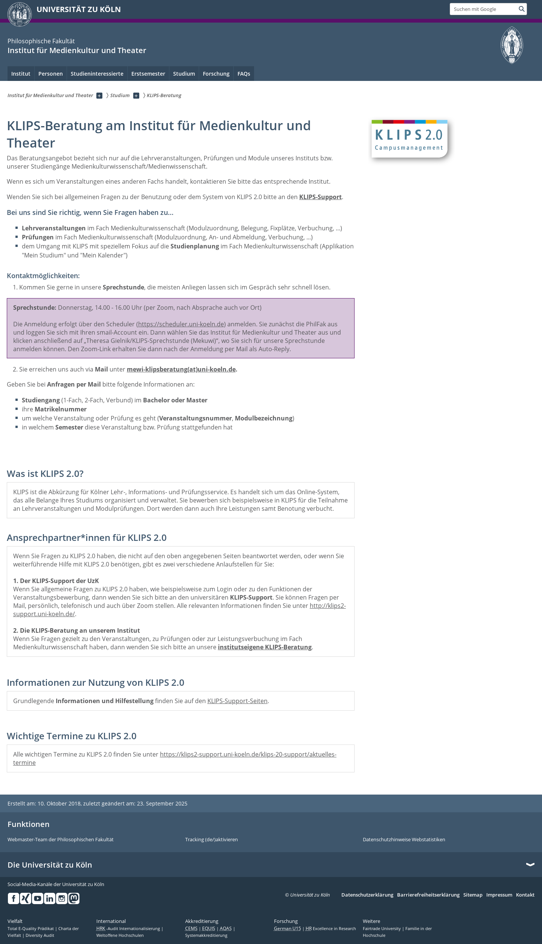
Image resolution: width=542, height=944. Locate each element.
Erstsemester (148, 73)
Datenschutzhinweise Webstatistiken (404, 840)
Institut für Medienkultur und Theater (77, 50)
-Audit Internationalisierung (128, 928)
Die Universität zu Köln (50, 864)
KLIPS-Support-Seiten (237, 701)
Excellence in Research (331, 928)
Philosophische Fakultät (41, 41)
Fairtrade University (382, 928)
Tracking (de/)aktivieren (211, 840)
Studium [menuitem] (184, 73)
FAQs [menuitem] (244, 73)
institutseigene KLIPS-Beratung (265, 647)
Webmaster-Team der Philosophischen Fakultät (61, 840)
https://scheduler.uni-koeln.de (181, 324)
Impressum (499, 895)
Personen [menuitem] (50, 73)
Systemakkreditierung (206, 935)
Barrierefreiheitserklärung (428, 895)
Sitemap (473, 895)
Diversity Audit (40, 935)
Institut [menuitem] (20, 73)
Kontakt (525, 895)
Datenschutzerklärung (367, 895)
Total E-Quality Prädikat (31, 928)
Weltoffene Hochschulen (120, 935)
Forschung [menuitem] (216, 73)
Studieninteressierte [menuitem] (97, 73)
